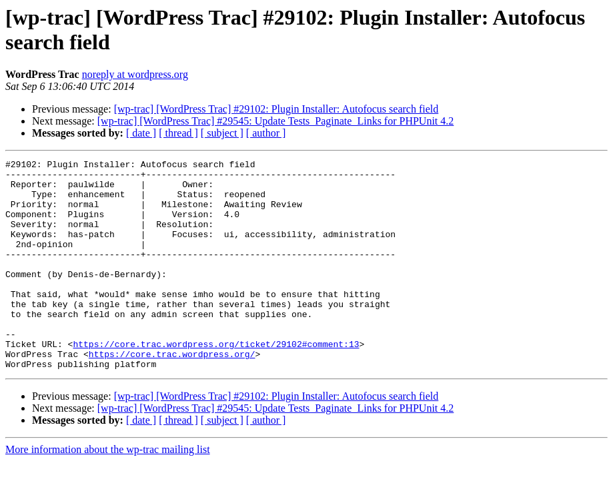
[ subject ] (222, 133)
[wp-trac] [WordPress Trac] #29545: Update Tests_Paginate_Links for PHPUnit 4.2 (275, 121)
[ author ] (266, 133)
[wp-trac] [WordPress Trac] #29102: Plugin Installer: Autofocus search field (276, 109)
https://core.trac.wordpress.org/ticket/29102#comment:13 (216, 382)
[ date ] (141, 133)
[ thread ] (178, 133)
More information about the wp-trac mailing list (107, 491)
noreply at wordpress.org (135, 74)
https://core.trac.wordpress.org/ (172, 394)
